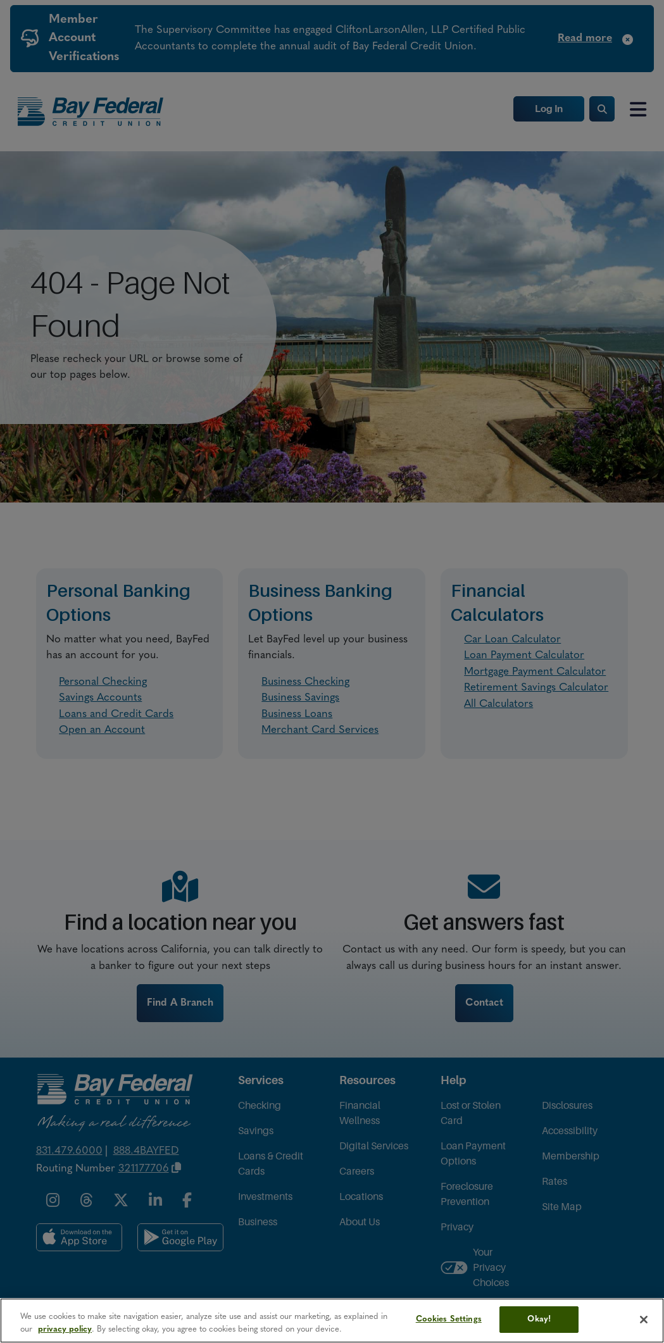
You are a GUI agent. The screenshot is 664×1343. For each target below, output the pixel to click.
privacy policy (65, 1329)
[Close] (644, 1320)
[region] (332, 1320)
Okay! (539, 1319)
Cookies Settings (449, 1319)
